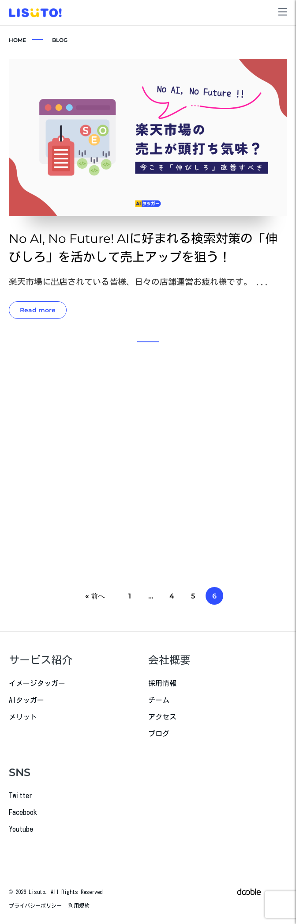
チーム (158, 700)
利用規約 (79, 905)
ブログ (158, 733)
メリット (23, 716)
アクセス (162, 716)
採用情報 (162, 683)
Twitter (21, 795)
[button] (148, 341)
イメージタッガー (37, 683)
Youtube (21, 829)
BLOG (59, 40)
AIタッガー (26, 700)
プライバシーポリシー (35, 905)
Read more (38, 310)
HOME (17, 40)
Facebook (23, 812)
